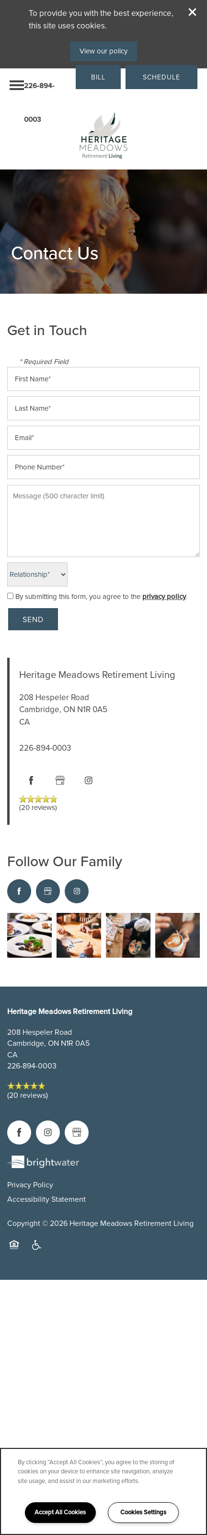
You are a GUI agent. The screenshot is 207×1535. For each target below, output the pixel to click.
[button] (192, 12)
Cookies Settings (143, 1512)
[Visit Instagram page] (89, 780)
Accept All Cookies (60, 1512)
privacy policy (164, 596)
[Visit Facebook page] (31, 780)
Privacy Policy (30, 1184)
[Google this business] (60, 780)
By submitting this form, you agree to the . (101, 596)
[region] (103, 1491)
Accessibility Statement (46, 1199)
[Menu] (17, 85)
